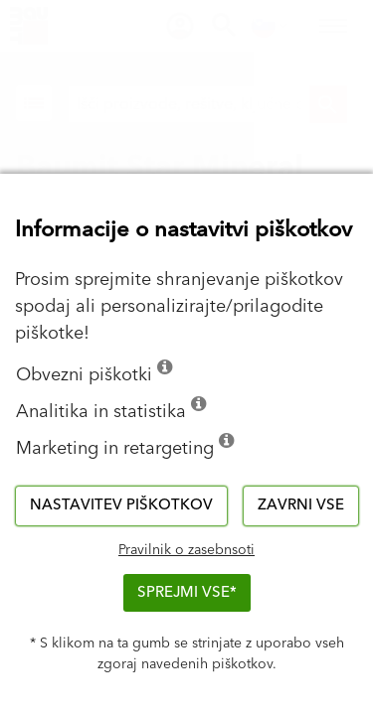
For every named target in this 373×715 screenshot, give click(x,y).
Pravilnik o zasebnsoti (186, 550)
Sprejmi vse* (187, 592)
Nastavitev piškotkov (121, 505)
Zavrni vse (301, 505)
